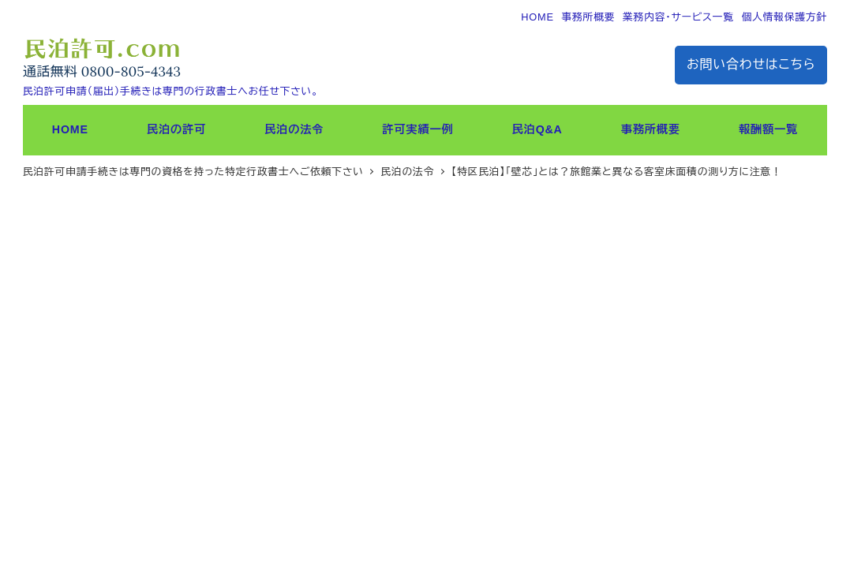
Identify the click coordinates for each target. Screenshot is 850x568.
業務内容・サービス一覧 (678, 17)
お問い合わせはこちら (751, 64)
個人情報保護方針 (784, 17)
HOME (537, 17)
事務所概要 (588, 17)
